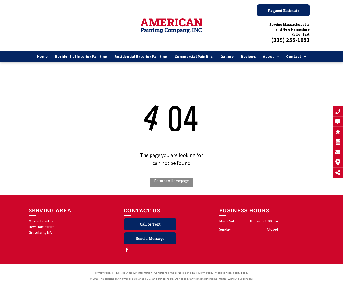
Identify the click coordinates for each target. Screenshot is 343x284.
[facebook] (127, 250)
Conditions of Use (165, 272)
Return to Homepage (171, 180)
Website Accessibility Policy (231, 272)
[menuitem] (42, 56)
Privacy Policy (103, 272)
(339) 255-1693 (290, 39)
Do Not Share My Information (134, 272)
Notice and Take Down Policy (195, 272)
